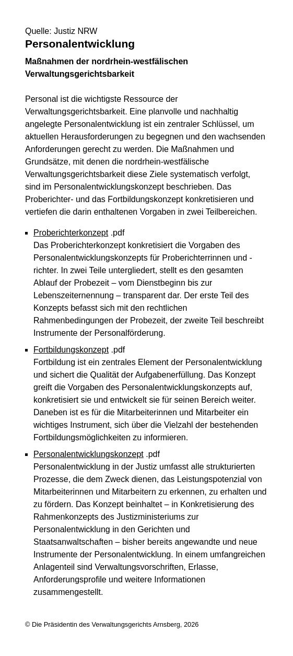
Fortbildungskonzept (71, 349)
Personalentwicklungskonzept (88, 454)
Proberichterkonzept (70, 232)
